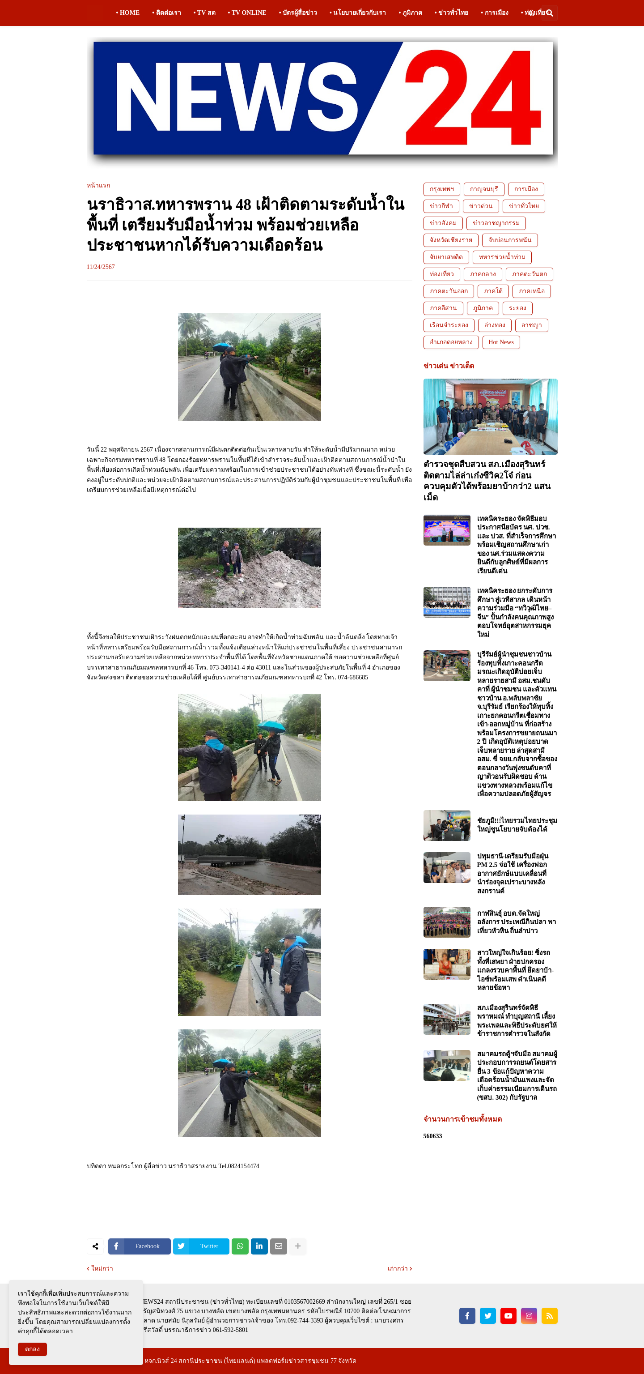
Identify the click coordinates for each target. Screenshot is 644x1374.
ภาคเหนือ (532, 291)
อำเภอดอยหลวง (451, 342)
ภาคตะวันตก (529, 274)
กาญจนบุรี (484, 189)
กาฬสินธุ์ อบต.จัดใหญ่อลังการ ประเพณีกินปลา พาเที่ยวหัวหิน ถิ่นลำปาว (516, 922)
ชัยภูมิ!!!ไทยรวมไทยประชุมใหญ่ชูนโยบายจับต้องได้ (517, 825)
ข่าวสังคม (443, 223)
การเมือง (526, 189)
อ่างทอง (494, 325)
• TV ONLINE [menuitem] (247, 12)
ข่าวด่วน (481, 206)
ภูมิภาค (483, 308)
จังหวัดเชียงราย (451, 240)
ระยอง (517, 308)
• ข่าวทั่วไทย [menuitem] (451, 12)
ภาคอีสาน (443, 308)
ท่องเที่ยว (442, 274)
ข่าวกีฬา (441, 206)
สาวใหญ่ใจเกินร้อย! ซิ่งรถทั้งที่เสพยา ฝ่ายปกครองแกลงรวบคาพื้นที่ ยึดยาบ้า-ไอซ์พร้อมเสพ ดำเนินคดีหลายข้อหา (515, 970)
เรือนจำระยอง (449, 325)
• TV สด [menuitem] (205, 12)
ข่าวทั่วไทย (524, 206)
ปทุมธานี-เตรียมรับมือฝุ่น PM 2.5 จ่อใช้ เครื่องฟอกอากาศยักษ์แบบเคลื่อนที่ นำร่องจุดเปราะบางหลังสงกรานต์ (513, 874)
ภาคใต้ (493, 291)
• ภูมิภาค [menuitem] (410, 12)
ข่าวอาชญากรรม (496, 223)
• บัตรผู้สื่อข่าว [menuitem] (298, 12)
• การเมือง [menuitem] (494, 12)
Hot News (501, 342)
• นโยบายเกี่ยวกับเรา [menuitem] (358, 12)
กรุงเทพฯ (442, 189)
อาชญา (531, 325)
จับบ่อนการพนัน (510, 240)
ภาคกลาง (483, 274)
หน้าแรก (98, 186)
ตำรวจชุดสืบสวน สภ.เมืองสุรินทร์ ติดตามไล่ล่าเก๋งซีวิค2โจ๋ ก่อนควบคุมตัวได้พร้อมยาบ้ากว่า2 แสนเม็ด (487, 481)
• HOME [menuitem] (128, 12)
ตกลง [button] (32, 1349)
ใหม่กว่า (102, 1269)
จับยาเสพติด (446, 257)
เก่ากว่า (398, 1269)
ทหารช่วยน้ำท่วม (502, 257)
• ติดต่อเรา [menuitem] (166, 12)
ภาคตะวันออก (449, 291)
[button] (532, 13)
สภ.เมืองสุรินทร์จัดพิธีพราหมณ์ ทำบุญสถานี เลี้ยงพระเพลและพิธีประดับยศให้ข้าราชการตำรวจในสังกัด (517, 1021)
